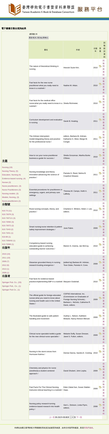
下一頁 (79, 417)
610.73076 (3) (8, 214)
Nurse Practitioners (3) (11, 190)
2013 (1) (5, 269)
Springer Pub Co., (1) (11, 290)
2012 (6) (5, 265)
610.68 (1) (6, 237)
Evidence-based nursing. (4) (14, 178)
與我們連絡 (88, 428)
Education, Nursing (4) (11, 175)
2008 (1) (5, 273)
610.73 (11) (7, 211)
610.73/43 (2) (7, 229)
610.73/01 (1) (7, 233)
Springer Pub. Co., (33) (11, 282)
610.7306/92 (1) (8, 241)
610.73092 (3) (8, 222)
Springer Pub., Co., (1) (11, 286)
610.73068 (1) (8, 244)
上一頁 (52, 417)
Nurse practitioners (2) (11, 201)
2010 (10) (6, 254)
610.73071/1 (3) (8, 218)
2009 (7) (5, 261)
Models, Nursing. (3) (10, 197)
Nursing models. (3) (10, 193)
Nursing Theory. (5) (10, 171)
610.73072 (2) (8, 226)
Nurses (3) (6, 182)
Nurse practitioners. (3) (11, 186)
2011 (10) (6, 258)
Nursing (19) (7, 167)
